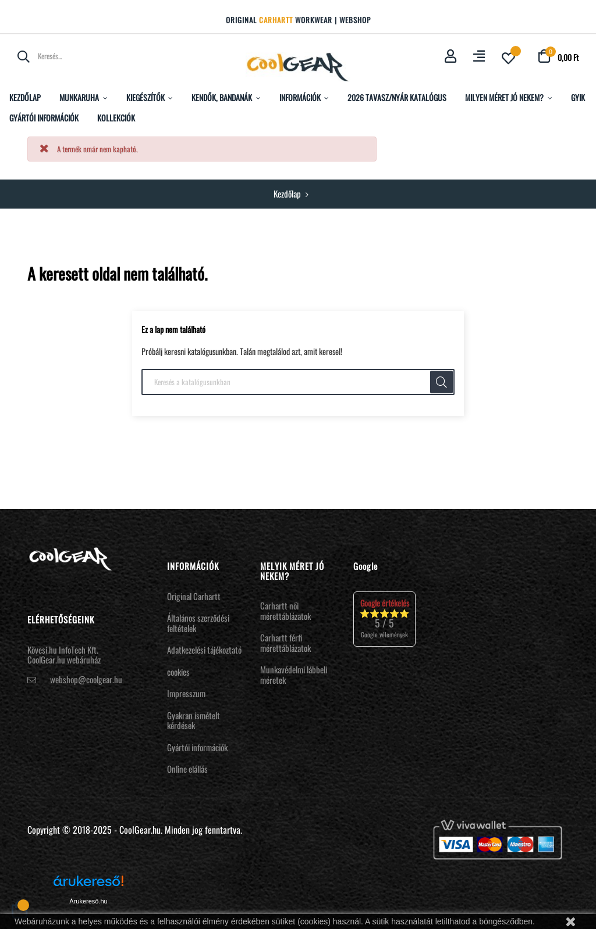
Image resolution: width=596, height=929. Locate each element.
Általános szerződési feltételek (198, 622)
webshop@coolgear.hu (86, 679)
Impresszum (186, 693)
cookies (178, 671)
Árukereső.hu (88, 901)
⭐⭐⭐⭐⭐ (384, 618)
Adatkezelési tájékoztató (204, 649)
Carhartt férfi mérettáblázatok (285, 642)
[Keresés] (298, 382)
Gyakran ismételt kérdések (193, 720)
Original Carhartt (194, 596)
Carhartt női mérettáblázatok (285, 610)
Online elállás (187, 768)
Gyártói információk (197, 747)
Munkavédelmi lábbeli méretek (293, 674)
